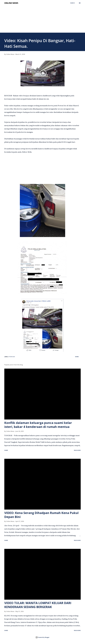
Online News (11, 3)
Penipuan (12, 356)
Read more (77, 450)
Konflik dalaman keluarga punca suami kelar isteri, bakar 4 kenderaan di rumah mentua (38, 425)
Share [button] (77, 356)
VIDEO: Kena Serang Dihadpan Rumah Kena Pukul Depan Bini (41, 515)
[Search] (72, 3)
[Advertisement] (42, 20)
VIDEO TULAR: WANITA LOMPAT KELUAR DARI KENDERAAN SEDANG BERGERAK (37, 605)
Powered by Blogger (42, 637)
